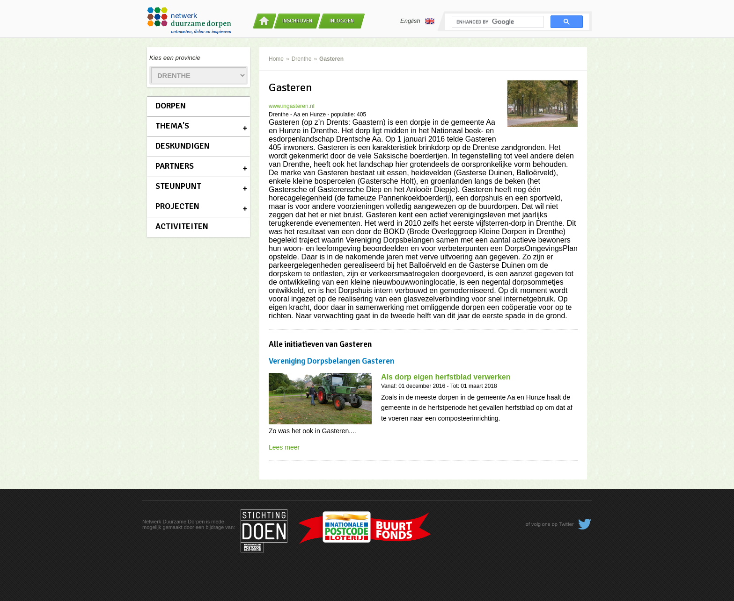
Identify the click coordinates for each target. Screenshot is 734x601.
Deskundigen (182, 146)
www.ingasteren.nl (291, 106)
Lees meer (284, 447)
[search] (496, 22)
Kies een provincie (174, 57)
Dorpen (170, 105)
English (417, 21)
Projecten (177, 206)
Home (276, 59)
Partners (174, 166)
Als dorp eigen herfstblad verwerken (446, 377)
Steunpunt (178, 186)
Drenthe (302, 59)
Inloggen (342, 21)
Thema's (172, 126)
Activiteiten (181, 226)
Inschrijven (297, 21)
